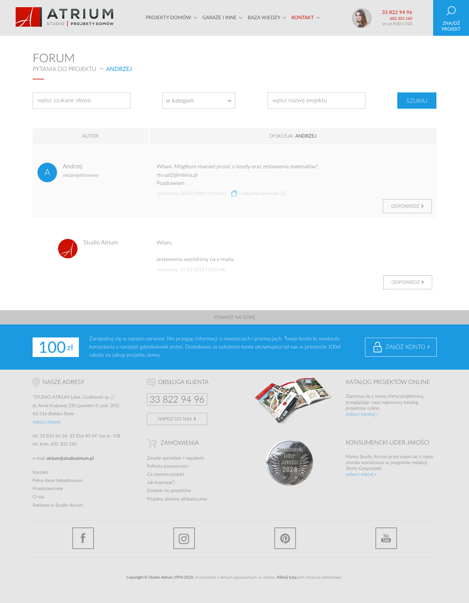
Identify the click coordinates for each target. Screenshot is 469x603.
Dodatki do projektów (169, 490)
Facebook (83, 538)
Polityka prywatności (167, 466)
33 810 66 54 (53, 436)
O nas (38, 497)
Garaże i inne (219, 17)
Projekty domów (168, 17)
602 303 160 (401, 19)
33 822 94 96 (397, 12)
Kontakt (302, 17)
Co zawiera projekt (165, 474)
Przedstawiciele (48, 489)
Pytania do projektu (64, 69)
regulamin (195, 458)
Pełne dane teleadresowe (57, 480)
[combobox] (198, 100)
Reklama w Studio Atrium (58, 505)
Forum (54, 58)
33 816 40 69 (83, 436)
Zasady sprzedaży (164, 458)
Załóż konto (405, 347)
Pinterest (285, 538)
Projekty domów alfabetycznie (177, 499)
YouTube (386, 538)
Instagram (184, 538)
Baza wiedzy (264, 17)
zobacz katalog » (362, 414)
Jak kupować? (161, 482)
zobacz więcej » (361, 474)
